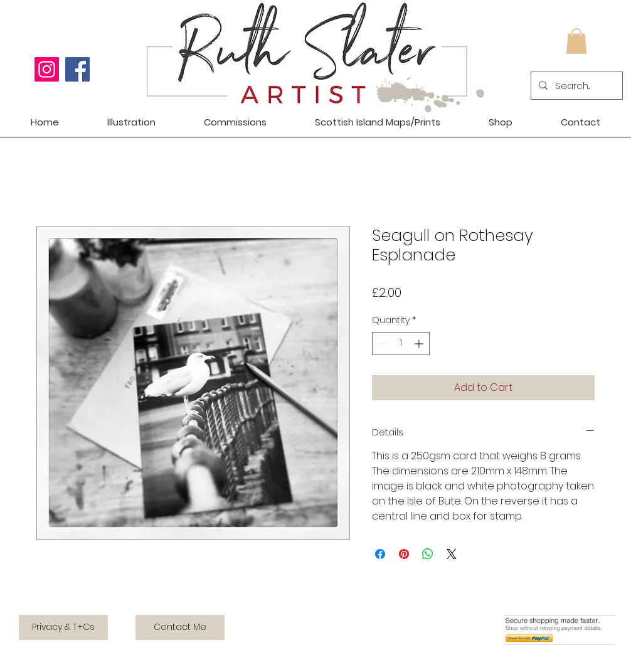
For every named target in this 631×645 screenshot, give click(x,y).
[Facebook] (77, 69)
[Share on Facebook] (380, 554)
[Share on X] (451, 554)
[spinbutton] (401, 343)
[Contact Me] (180, 627)
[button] (576, 41)
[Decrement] (382, 343)
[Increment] (420, 343)
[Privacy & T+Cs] (63, 627)
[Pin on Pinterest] (403, 554)
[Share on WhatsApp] (427, 554)
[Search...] (575, 85)
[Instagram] (46, 69)
